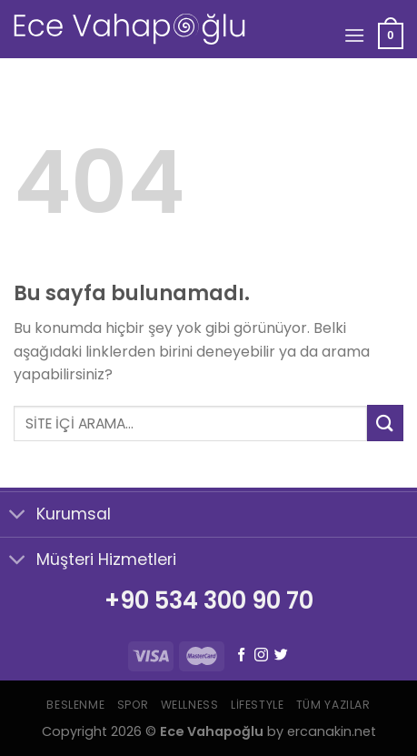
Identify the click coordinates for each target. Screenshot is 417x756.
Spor (132, 704)
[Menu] (354, 35)
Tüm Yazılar (333, 704)
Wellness (190, 704)
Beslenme (75, 704)
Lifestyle (257, 704)
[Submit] (385, 422)
